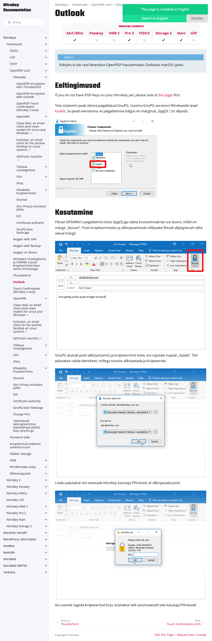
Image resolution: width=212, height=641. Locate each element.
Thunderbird (22, 275)
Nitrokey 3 (14, 480)
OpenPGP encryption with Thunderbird (30, 85)
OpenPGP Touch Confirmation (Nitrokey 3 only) (27, 106)
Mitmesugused (20, 473)
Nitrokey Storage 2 (19, 526)
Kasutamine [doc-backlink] (74, 213)
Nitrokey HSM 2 (17, 506)
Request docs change (191, 635)
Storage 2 (164, 33)
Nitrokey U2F (15, 500)
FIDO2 (14, 51)
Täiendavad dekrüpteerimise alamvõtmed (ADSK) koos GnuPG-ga (26, 426)
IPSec (20, 183)
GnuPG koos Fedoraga (24, 231)
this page (165, 95)
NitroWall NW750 (15, 566)
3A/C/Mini (74, 33)
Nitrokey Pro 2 (16, 513)
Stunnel (21, 200)
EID (18, 216)
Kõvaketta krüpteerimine (26, 191)
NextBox (9, 546)
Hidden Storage (20, 454)
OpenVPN (23, 116)
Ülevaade (19, 77)
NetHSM (9, 552)
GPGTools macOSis (29, 156)
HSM (13, 460)
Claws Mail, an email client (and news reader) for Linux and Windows (31, 128)
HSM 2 (114, 33)
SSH (19, 177)
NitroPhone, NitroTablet (19, 539)
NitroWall (9, 559)
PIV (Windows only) (23, 467)
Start (181, 33)
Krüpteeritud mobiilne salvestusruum (25, 445)
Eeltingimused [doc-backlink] (77, 86)
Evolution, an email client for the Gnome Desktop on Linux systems (30, 145)
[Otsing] (24, 22)
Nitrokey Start (16, 519)
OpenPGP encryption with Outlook (30, 95)
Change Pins (21, 414)
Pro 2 (129, 33)
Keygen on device (25, 252)
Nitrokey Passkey (18, 487)
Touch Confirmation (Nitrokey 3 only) (26, 290)
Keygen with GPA (24, 239)
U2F (12, 57)
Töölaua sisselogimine (25, 168)
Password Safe (20, 437)
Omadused (14, 44)
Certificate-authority (30, 223)
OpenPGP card (20, 70)
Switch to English (155, 18)
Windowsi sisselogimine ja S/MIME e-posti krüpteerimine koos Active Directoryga (29, 264)
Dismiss (197, 18)
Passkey (96, 33)
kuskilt (60, 111)
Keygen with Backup (27, 246)
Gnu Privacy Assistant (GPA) (31, 207)
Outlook (19, 282)
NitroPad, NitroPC (15, 533)
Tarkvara (9, 572)
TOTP (13, 64)
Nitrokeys (9, 37)
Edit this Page (164, 635)
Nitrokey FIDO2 (17, 493)
